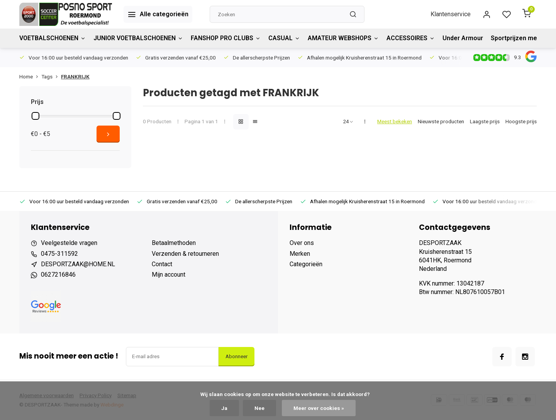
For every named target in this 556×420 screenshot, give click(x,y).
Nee (259, 408)
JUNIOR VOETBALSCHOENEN (138, 38)
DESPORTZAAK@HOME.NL (78, 264)
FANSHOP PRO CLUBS (226, 38)
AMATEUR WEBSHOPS (343, 38)
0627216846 (58, 274)
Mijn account (168, 274)
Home (30, 76)
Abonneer (236, 356)
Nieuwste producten (441, 121)
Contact (162, 264)
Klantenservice (451, 14)
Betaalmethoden (174, 243)
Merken (300, 253)
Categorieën (306, 264)
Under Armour (462, 38)
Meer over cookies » (318, 408)
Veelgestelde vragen (69, 243)
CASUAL (284, 38)
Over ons (302, 243)
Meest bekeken (394, 121)
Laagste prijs (485, 121)
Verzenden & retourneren (185, 253)
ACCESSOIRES (410, 38)
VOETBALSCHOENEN (52, 38)
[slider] (35, 116)
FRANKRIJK (75, 76)
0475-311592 (59, 253)
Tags (51, 76)
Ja (224, 408)
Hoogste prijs (521, 121)
